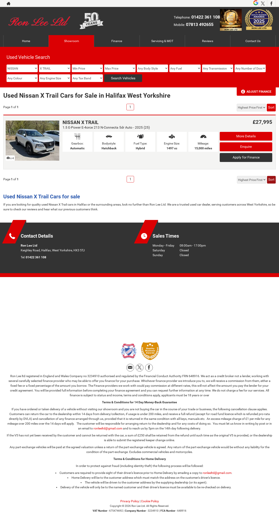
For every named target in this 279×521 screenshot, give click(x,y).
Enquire (246, 147)
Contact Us (252, 41)
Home (26, 41)
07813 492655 (199, 24)
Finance (116, 41)
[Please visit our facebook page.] (271, 3)
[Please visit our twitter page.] (263, 3)
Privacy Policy (129, 501)
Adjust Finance (259, 91)
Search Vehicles (123, 78)
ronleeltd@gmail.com (108, 428)
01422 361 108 (205, 17)
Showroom (71, 41)
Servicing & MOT (162, 41)
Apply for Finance (246, 157)
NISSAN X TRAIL (81, 122)
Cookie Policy (150, 501)
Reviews (207, 41)
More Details (246, 136)
